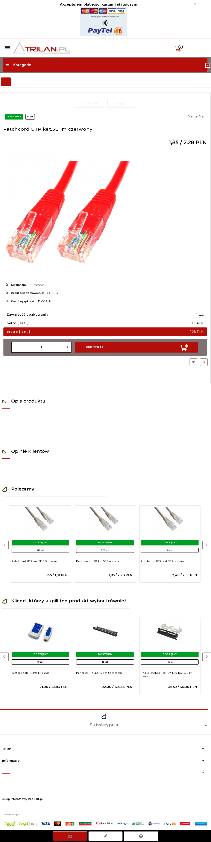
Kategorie (18, 65)
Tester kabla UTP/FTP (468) (31, 672)
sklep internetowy (14, 799)
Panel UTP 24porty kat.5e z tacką (99, 672)
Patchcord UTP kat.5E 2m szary (163, 561)
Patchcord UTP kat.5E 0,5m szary (35, 561)
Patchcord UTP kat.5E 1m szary (97, 561)
